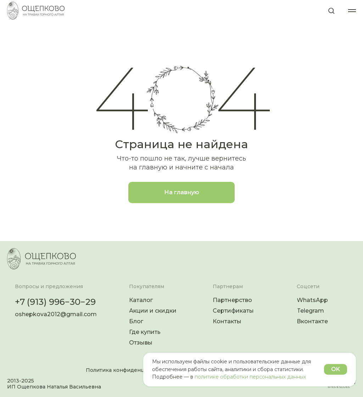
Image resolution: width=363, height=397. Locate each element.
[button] (331, 10)
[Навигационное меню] (352, 10)
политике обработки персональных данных (250, 377)
